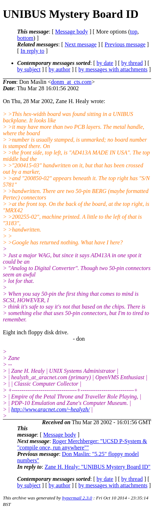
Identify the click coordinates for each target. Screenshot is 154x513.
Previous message (125, 44)
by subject (28, 69)
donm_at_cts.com (71, 82)
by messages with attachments (113, 69)
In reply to (32, 51)
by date (104, 63)
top (133, 32)
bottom (25, 38)
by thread (132, 63)
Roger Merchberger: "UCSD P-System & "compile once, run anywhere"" (82, 444)
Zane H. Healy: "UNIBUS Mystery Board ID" (97, 467)
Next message (80, 44)
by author (59, 69)
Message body (71, 32)
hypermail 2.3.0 (77, 498)
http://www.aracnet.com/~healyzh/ (50, 409)
